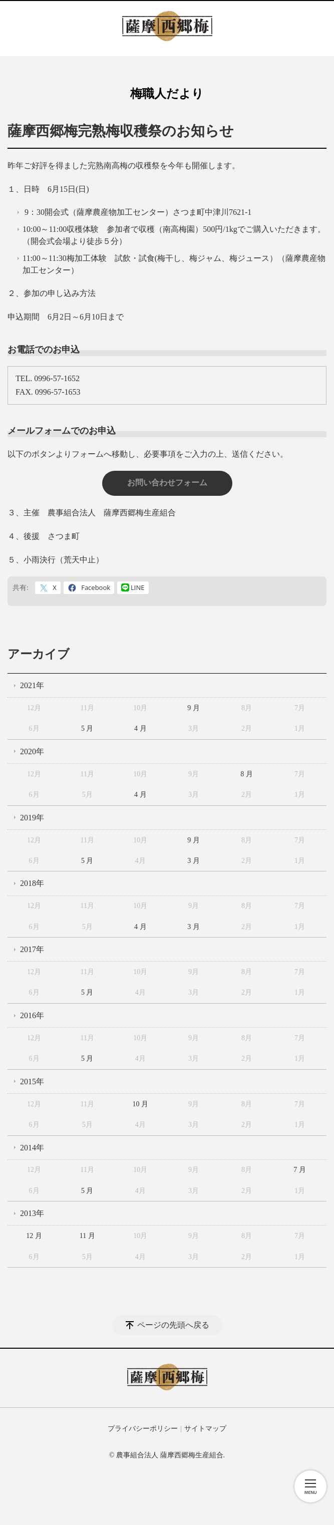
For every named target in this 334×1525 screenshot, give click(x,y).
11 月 (87, 1236)
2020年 (32, 751)
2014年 (32, 1147)
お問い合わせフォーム (167, 482)
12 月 (34, 1236)
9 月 (193, 708)
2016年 (32, 1015)
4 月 (140, 728)
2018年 (32, 883)
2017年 (32, 949)
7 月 (299, 1169)
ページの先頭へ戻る (173, 1325)
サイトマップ (205, 1428)
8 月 (246, 774)
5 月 (87, 728)
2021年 (32, 685)
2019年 (32, 817)
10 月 (141, 1104)
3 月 (193, 860)
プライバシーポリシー (143, 1428)
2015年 (32, 1081)
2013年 (32, 1213)
